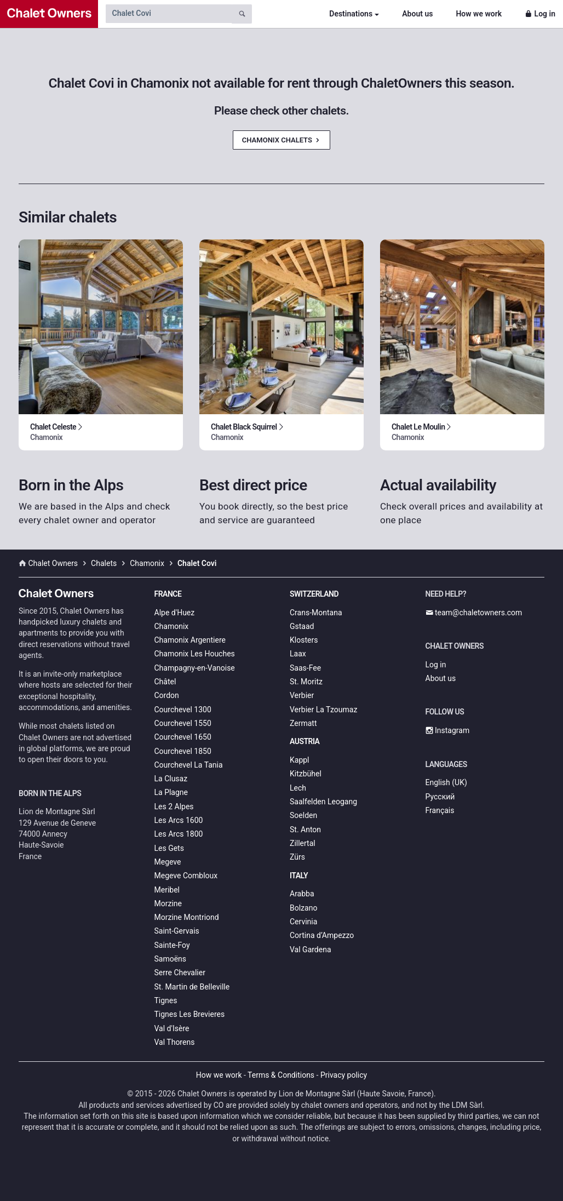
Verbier (302, 695)
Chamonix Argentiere (190, 640)
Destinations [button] (350, 13)
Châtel (165, 681)
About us (417, 13)
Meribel (167, 889)
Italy (299, 875)
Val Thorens (174, 1042)
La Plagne (171, 792)
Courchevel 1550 (182, 723)
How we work (479, 13)
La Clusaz (171, 778)
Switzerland (314, 594)
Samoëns (170, 958)
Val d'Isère (171, 1028)
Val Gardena (310, 949)
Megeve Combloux (186, 875)
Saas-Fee (305, 668)
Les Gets (169, 848)
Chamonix (171, 626)
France (168, 594)
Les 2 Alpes (174, 806)
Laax (298, 653)
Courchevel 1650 (182, 737)
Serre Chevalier (179, 972)
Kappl (299, 760)
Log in (540, 13)
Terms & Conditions (281, 1075)
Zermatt (303, 723)
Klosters (304, 640)
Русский (440, 796)
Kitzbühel (305, 773)
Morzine (168, 903)
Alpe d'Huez (174, 612)
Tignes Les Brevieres (189, 1014)
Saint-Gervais (176, 931)
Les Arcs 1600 (178, 820)
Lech (298, 787)
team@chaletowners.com (474, 612)
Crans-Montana (316, 612)
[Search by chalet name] (169, 13)
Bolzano (303, 907)
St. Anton (305, 829)
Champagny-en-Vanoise (194, 668)
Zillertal (302, 843)
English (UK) (446, 782)
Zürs (297, 857)
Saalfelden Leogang (323, 801)
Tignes (165, 1000)
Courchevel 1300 (182, 709)
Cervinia (303, 921)
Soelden (303, 815)
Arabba (302, 893)
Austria (304, 741)
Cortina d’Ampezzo (322, 935)
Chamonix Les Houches (194, 653)
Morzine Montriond (186, 917)
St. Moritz (306, 681)
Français (440, 810)
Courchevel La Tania (188, 764)
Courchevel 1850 (182, 751)
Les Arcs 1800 (178, 834)
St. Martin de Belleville (192, 986)
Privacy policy (343, 1075)
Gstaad (302, 626)
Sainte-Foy (172, 945)
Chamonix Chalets (281, 140)
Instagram (448, 730)
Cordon (166, 695)
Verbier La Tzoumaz (323, 709)
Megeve (167, 861)
